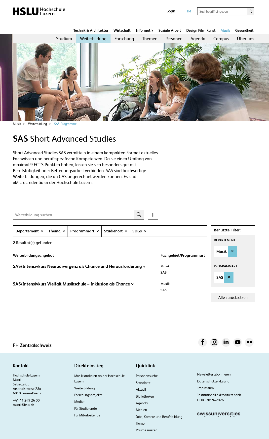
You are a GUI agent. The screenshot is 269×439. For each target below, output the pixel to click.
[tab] (29, 231)
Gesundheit (244, 30)
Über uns (245, 38)
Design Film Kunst (201, 30)
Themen (149, 38)
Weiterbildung (93, 38)
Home (140, 423)
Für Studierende (85, 408)
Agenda (198, 38)
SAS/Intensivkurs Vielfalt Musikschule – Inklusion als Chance (73, 284)
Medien (79, 402)
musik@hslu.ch (23, 405)
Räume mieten (146, 430)
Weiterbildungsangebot (36, 255)
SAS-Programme (65, 124)
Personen (174, 38)
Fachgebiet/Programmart (182, 255)
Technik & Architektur (90, 30)
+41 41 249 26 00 (26, 400)
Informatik (144, 30)
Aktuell (141, 389)
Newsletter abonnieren (214, 374)
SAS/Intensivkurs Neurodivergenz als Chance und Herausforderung (79, 266)
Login (170, 11)
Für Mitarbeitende (87, 415)
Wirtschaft (122, 30)
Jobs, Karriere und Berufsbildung (159, 417)
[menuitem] (64, 38)
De (189, 11)
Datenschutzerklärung (213, 381)
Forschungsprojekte (88, 395)
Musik (225, 30)
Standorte (143, 383)
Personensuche (147, 376)
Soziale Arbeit (169, 30)
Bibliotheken (145, 396)
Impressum (205, 388)
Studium (64, 38)
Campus (221, 38)
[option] (225, 251)
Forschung (124, 38)
